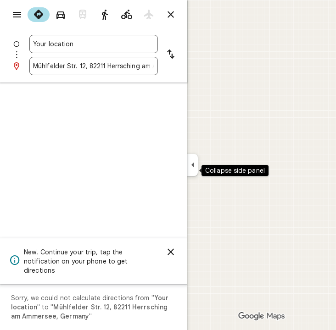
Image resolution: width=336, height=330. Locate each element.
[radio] (39, 15)
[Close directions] (170, 15)
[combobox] (93, 44)
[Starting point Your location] (93, 44)
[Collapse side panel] (192, 165)
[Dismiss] (170, 252)
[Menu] (17, 15)
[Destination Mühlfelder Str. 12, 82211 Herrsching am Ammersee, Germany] (93, 66)
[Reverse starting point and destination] (171, 55)
